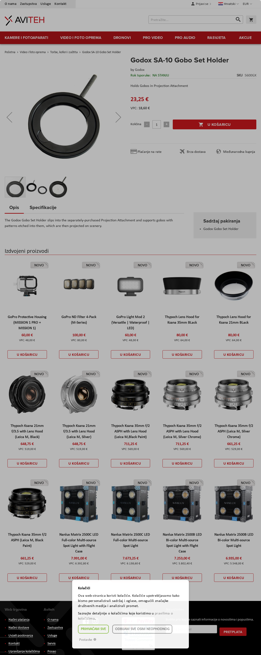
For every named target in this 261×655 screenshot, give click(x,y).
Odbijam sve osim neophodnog (142, 629)
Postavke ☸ (87, 640)
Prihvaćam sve (93, 629)
